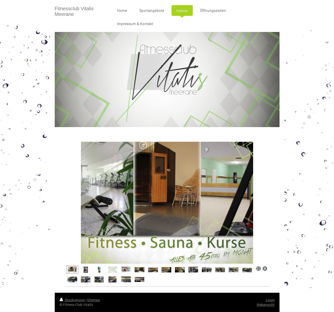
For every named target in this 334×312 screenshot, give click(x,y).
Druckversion (73, 300)
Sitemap (93, 300)
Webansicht (266, 304)
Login (270, 300)
